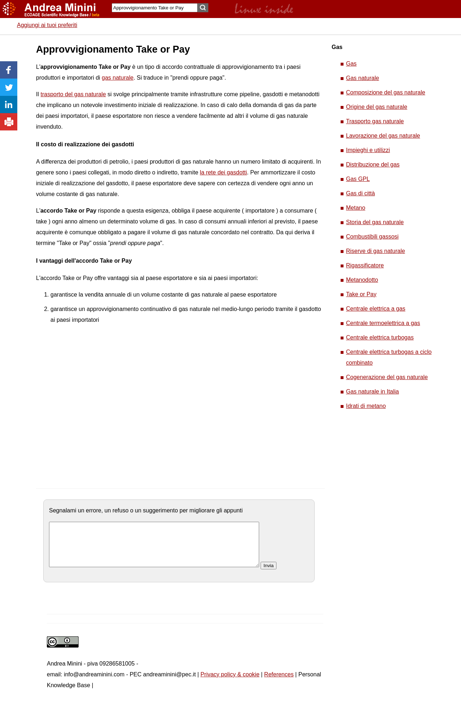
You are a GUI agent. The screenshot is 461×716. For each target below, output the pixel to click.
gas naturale (117, 78)
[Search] (155, 7)
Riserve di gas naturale (375, 251)
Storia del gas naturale (375, 222)
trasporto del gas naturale (73, 94)
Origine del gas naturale (376, 107)
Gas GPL (358, 179)
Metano (355, 208)
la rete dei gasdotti (223, 172)
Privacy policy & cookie (230, 683)
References (279, 683)
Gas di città (360, 193)
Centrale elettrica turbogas (380, 337)
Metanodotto (362, 280)
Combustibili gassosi (372, 237)
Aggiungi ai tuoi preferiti (47, 25)
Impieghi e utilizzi (368, 150)
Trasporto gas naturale (375, 121)
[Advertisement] (96, 398)
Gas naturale (362, 78)
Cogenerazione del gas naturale (387, 377)
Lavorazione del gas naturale (383, 136)
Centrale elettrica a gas (375, 309)
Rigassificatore (365, 265)
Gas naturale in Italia (372, 391)
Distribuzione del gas (373, 164)
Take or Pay (361, 294)
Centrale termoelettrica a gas (383, 323)
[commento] (154, 549)
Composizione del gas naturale (385, 92)
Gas (351, 64)
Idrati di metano (366, 406)
